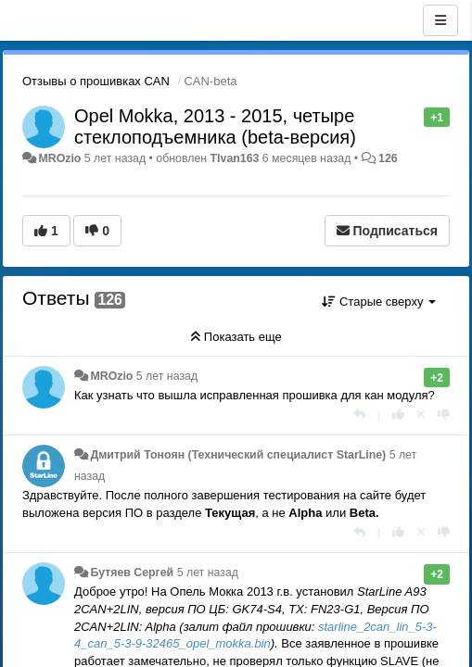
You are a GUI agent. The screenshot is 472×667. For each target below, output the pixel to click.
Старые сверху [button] (379, 301)
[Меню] (440, 20)
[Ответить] (359, 415)
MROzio (59, 158)
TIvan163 (235, 158)
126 (388, 158)
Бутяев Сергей (131, 572)
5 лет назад (167, 376)
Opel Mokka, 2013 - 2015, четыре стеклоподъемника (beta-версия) (215, 126)
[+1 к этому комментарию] (398, 415)
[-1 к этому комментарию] (444, 415)
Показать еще (236, 337)
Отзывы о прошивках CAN (96, 81)
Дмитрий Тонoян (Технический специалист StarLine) (238, 454)
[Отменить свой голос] (421, 415)
